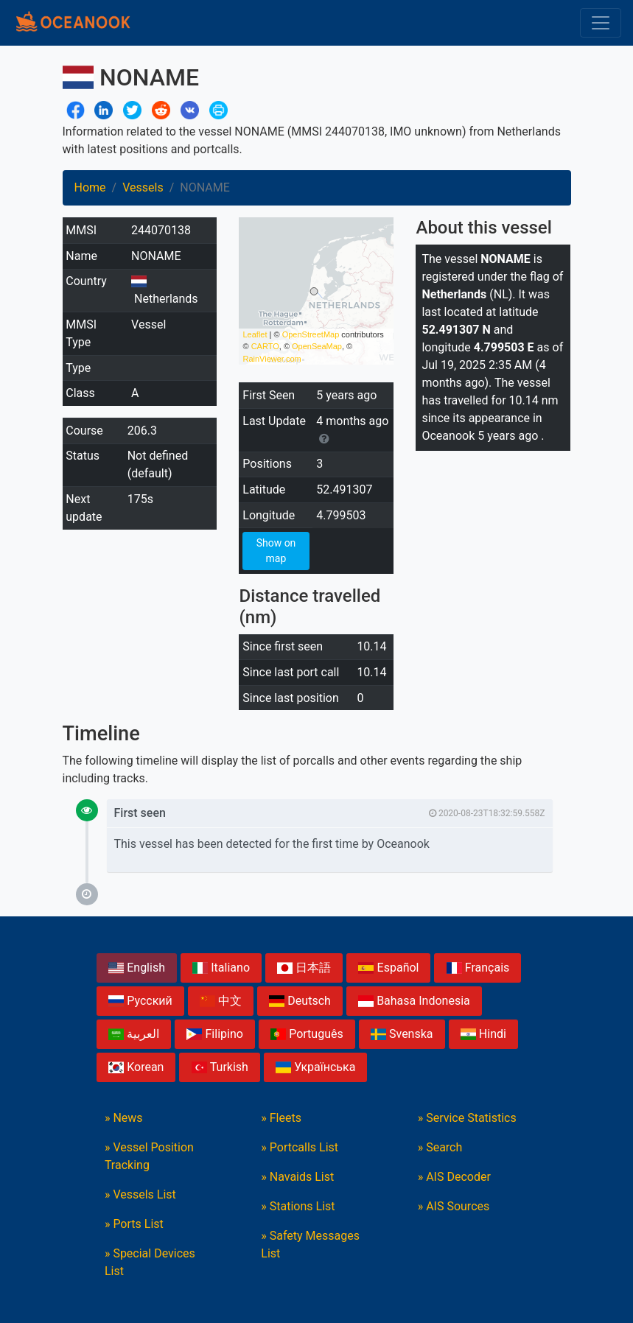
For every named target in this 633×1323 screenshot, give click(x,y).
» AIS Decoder (454, 1177)
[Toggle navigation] (600, 23)
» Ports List (134, 1224)
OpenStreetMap (311, 334)
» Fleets (281, 1118)
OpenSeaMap (317, 346)
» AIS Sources (454, 1206)
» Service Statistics (467, 1118)
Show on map (276, 550)
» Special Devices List (150, 1262)
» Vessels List (140, 1194)
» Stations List (298, 1206)
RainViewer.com (271, 358)
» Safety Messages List (310, 1244)
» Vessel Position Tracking (149, 1156)
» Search (440, 1147)
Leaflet (254, 334)
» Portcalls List (299, 1147)
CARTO (265, 346)
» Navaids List (297, 1177)
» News (124, 1118)
